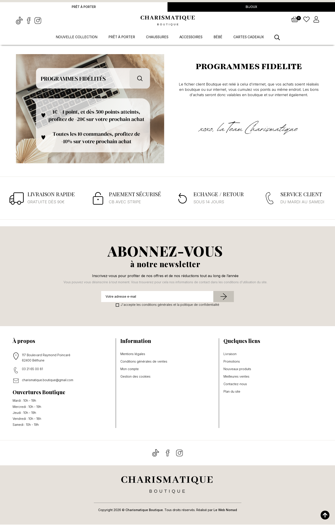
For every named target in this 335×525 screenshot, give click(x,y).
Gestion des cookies (135, 376)
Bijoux (251, 7)
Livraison (230, 354)
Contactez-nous (235, 384)
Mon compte (129, 369)
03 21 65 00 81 (32, 369)
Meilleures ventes (236, 376)
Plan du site (231, 391)
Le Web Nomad (225, 510)
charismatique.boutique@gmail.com (47, 380)
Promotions (231, 361)
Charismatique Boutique (144, 510)
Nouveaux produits (237, 369)
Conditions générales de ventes (143, 361)
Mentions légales (132, 354)
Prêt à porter (84, 7)
